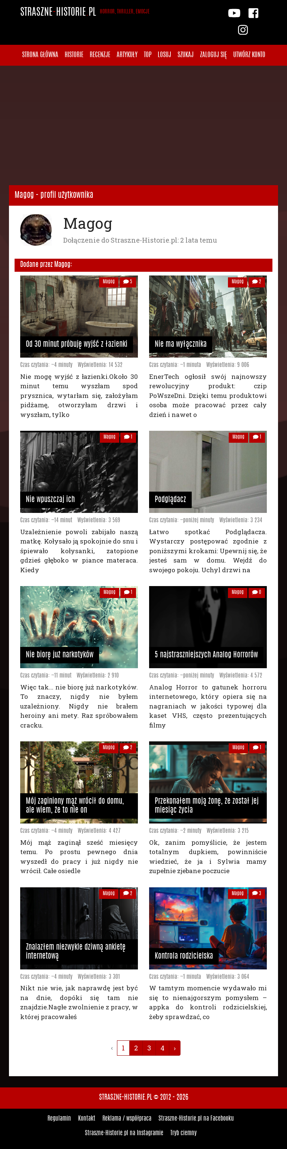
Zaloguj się (213, 55)
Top (147, 55)
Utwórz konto (249, 55)
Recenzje (100, 55)
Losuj (164, 55)
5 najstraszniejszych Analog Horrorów (206, 655)
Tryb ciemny (183, 1133)
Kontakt (86, 1119)
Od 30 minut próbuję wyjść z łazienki (76, 344)
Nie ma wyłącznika (181, 344)
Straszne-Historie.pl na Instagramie (124, 1133)
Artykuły (127, 55)
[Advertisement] (143, 125)
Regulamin (59, 1119)
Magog (109, 282)
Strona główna (40, 55)
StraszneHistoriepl (84, 13)
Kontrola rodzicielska (184, 956)
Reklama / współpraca (126, 1119)
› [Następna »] (175, 1047)
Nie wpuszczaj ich (50, 500)
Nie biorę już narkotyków (59, 655)
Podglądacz (170, 500)
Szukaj (186, 55)
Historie (74, 55)
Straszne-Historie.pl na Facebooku (196, 1119)
